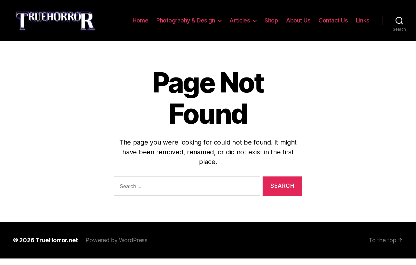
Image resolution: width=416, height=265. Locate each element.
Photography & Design (207, 18)
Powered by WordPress (116, 246)
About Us (320, 18)
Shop (293, 18)
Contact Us (355, 18)
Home (162, 18)
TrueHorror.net (56, 246)
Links (363, 28)
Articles (261, 18)
